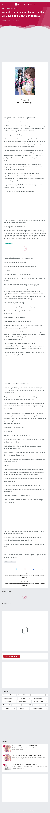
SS (26, 705)
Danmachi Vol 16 (39, 695)
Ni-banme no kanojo (10, 561)
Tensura (22, 708)
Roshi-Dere (16, 705)
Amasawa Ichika (7, 695)
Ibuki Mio (23, 698)
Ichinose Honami (38, 698)
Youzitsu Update (25, 4)
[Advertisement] (25, 46)
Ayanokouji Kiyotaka (23, 695)
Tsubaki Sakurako (37, 708)
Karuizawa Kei (7, 701)
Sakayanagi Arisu (38, 705)
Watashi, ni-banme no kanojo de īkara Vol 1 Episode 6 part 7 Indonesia (25, 577)
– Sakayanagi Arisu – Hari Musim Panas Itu (24, 764)
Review (5, 705)
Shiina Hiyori (8, 708)
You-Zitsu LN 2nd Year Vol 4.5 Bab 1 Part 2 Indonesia (27, 746)
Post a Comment (16, 20)
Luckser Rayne (32, 811)
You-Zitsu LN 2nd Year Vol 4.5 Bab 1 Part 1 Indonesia (27, 755)
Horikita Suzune (8, 698)
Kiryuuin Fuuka (22, 701)
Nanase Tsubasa (38, 701)
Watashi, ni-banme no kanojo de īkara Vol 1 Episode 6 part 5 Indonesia (25, 585)
